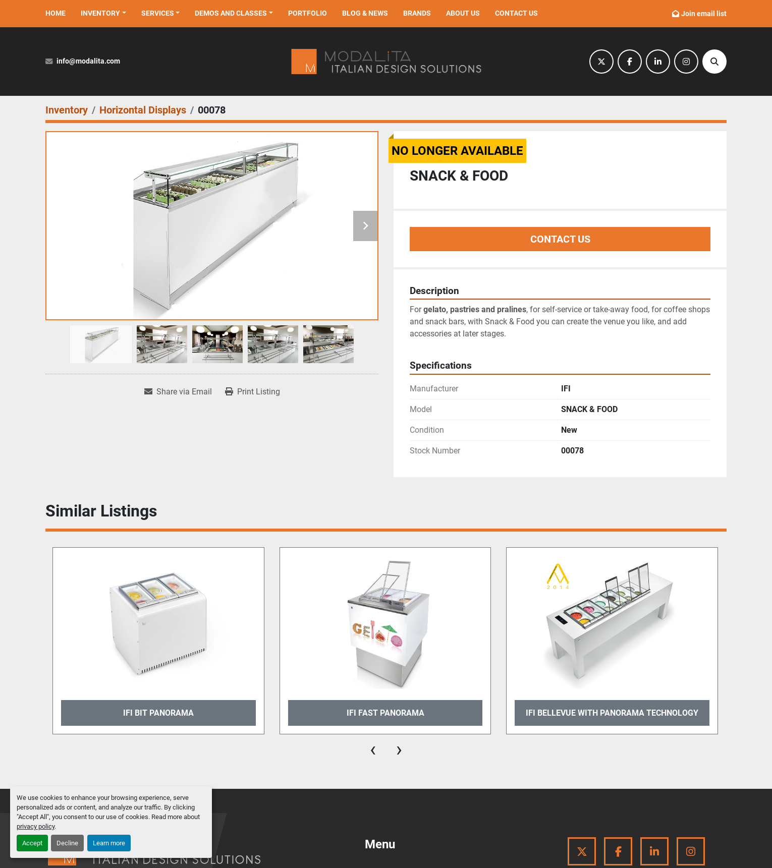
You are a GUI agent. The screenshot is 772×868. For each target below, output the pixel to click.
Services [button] (157, 13)
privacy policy (35, 826)
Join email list (704, 14)
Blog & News (365, 13)
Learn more (109, 843)
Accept (32, 843)
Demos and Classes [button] (231, 13)
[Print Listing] (252, 391)
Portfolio (307, 13)
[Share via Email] (178, 391)
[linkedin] (658, 61)
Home (55, 13)
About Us (463, 13)
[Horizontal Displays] (142, 110)
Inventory (100, 13)
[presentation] (373, 749)
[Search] (714, 61)
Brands (417, 13)
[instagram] (686, 61)
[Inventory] (66, 110)
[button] (103, 13)
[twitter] (601, 61)
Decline (67, 843)
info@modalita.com (88, 61)
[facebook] (630, 61)
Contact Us (516, 13)
